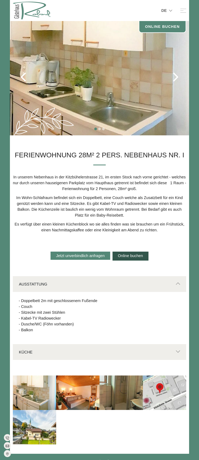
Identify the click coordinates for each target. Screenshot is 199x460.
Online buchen (130, 256)
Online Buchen (161, 27)
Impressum (79, 453)
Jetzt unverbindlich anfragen (80, 256)
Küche (25, 351)
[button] (23, 77)
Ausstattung (33, 283)
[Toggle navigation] (183, 10)
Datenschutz (97, 453)
